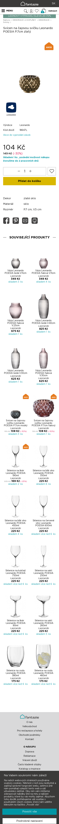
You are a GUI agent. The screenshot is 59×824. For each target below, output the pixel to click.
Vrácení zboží (29, 760)
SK (53, 3)
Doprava (29, 752)
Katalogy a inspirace (29, 769)
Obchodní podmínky (29, 735)
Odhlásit (52, 11)
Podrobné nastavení (29, 821)
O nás (29, 722)
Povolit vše (29, 811)
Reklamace (29, 756)
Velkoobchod (29, 726)
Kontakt (29, 739)
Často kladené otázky (29, 765)
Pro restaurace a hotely (29, 731)
